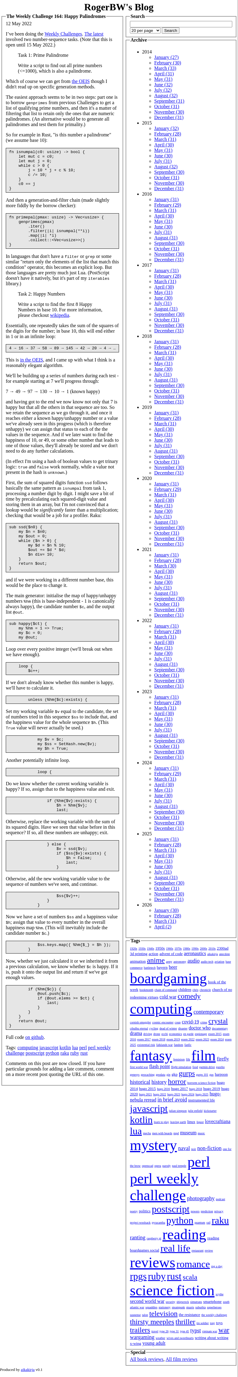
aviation (219, 961)
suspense (135, 1315)
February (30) (167, 62)
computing (27, 1103)
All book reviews (146, 1359)
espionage (201, 1034)
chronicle (205, 990)
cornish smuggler (140, 1022)
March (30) (165, 565)
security (170, 1301)
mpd (176, 1133)
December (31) (168, 117)
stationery (164, 1307)
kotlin (65, 1103)
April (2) (162, 926)
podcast (220, 1199)
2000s (203, 948)
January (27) (166, 57)
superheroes (214, 1307)
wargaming (142, 1337)
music (201, 1133)
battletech (150, 967)
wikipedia (59, 329)
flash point (159, 1066)
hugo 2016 (163, 1089)
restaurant (197, 1250)
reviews (152, 1262)
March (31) (165, 139)
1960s (169, 948)
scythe (220, 1294)
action (153, 953)
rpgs (138, 1276)
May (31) (163, 79)
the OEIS (81, 81)
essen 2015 (215, 1034)
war (223, 1330)
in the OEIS (31, 375)
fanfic (187, 1044)
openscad (147, 1165)
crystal (218, 1021)
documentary (220, 1028)
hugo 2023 (173, 1094)
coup (177, 1022)
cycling (153, 1028)
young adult (153, 1343)
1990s (195, 948)
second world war (147, 1301)
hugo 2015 (147, 1088)
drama (136, 1033)
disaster (183, 1028)
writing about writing (212, 1337)
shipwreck (182, 1301)
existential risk (146, 1044)
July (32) (163, 90)
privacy (218, 1211)
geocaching (148, 1074)
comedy (189, 996)
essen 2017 (144, 1039)
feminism (179, 1059)
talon (145, 1315)
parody (166, 1165)
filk (188, 1059)
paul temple (179, 1165)
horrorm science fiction (201, 1082)
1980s (186, 948)
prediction (207, 1211)
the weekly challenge (214, 1315)
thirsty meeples (152, 1322)
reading (184, 1234)
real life (175, 1248)
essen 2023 (202, 1039)
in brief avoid (172, 1100)
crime (203, 1022)
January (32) (166, 128)
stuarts (190, 1307)
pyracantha (158, 1222)
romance (193, 1264)
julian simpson (178, 1110)
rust (84, 1108)
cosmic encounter (162, 1022)
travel (154, 1331)
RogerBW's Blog (118, 7)
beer (173, 967)
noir (193, 1149)
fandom (178, 1044)
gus (211, 1074)
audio (193, 961)
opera (158, 1165)
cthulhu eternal (139, 1028)
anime (156, 960)
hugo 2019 (211, 1088)
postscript (34, 1108)
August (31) (166, 237)
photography (201, 1198)
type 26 (163, 1331)
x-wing (135, 1343)
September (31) (169, 101)
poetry (134, 1211)
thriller (185, 1322)
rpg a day (216, 1266)
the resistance (189, 1314)
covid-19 (190, 1021)
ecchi (165, 1034)
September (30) (169, 172)
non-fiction (209, 1148)
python (52, 1108)
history (159, 1082)
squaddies (151, 1307)
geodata (160, 1074)
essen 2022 (188, 1039)
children (184, 989)
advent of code (171, 953)
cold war (168, 996)
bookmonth (146, 990)
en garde (188, 1034)
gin (168, 1074)
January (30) (166, 910)
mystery (153, 1145)
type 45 (184, 1331)
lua (75, 1103)
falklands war (164, 1044)
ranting (137, 1238)
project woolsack (140, 1222)
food (195, 1067)
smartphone (212, 1301)
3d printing (138, 953)
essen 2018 (158, 1039)
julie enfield (195, 1110)
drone (156, 1034)
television (163, 1313)
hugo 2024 (188, 1094)
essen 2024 (217, 1039)
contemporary (208, 1012)
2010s (212, 948)
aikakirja (212, 954)
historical (140, 1082)
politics (145, 1211)
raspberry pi (154, 1238)
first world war (139, 1067)
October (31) (166, 106)
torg (212, 1323)
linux (191, 1121)
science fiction (172, 1290)
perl (83, 1103)
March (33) (165, 68)
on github (34, 1092)
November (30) (169, 112)
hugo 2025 (202, 1094)
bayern (162, 967)
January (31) (166, 199)
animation (138, 961)
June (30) (163, 155)
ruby (74, 1108)
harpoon (221, 1074)
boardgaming (168, 978)
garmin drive (207, 1067)
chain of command (166, 990)
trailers (140, 1330)
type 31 (174, 1331)
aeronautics (195, 953)
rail (208, 1222)
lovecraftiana (217, 1121)
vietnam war (209, 1331)
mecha (147, 1133)
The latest (94, 33)
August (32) (166, 95)
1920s (133, 948)
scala (190, 1277)
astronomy (179, 961)
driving (147, 1034)
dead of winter (168, 1028)
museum (188, 1132)
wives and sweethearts (179, 1338)
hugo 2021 (145, 1094)
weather (160, 1338)
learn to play (161, 1122)
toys (219, 1322)
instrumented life (201, 1100)
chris (195, 990)
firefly (223, 1058)
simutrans (196, 1301)
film (203, 1055)
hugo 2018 (195, 1089)
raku (64, 1108)
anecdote (224, 954)
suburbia (200, 1307)
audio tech (207, 961)
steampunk (178, 1307)
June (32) (163, 84)
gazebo (220, 1067)
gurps (187, 1073)
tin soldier (202, 1323)
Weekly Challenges (63, 33)
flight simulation (181, 1067)
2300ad (222, 948)
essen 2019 (173, 1039)
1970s (178, 948)
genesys (135, 1074)
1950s (160, 948)
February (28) (167, 133)
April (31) (164, 73)
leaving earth (178, 1122)
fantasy (151, 1055)
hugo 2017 (179, 1088)
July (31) (163, 161)
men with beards (162, 1133)
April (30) (164, 144)
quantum (200, 1222)
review (209, 1250)
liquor (200, 1122)
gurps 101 (202, 1074)
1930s (142, 948)
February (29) (167, 204)
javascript (48, 1103)
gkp (175, 1074)
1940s (150, 948)
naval (184, 1148)
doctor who (199, 1027)
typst (195, 1330)
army (169, 961)
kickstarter (210, 1110)
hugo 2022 (159, 1094)
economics (175, 1034)
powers (195, 1211)
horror (177, 1081)
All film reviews (181, 1359)
